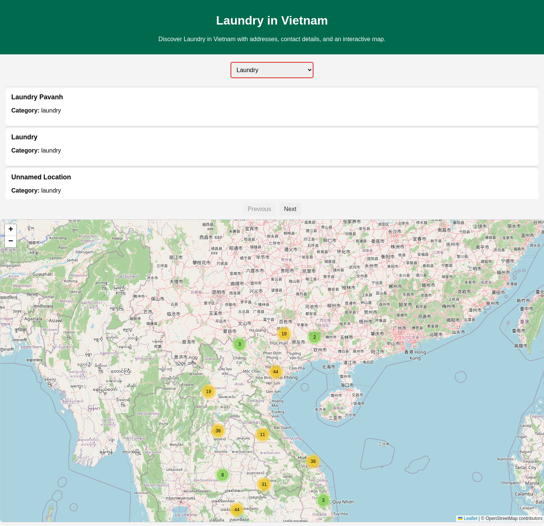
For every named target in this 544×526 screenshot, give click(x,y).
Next (290, 209)
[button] (323, 500)
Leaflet (467, 518)
